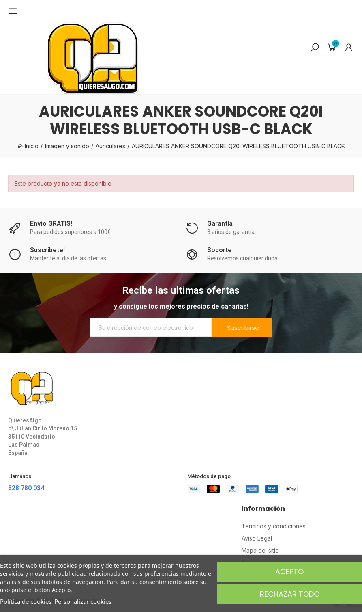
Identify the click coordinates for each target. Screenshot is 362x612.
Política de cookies (25, 601)
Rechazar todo (289, 594)
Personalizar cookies (82, 601)
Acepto (289, 572)
